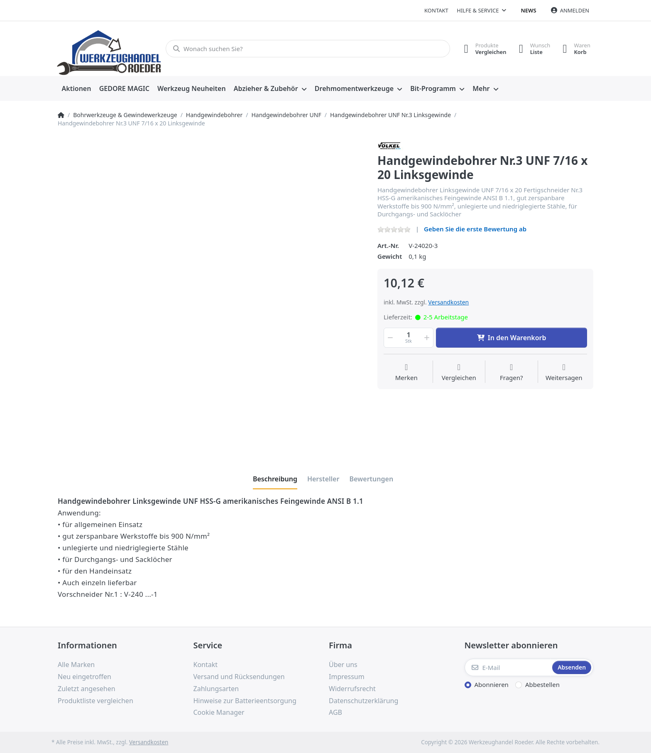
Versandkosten (448, 302)
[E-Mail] (508, 667)
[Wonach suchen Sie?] (308, 48)
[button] (389, 338)
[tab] (275, 478)
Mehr (480, 88)
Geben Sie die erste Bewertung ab (475, 229)
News (528, 10)
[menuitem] (76, 88)
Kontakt (436, 10)
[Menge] (408, 338)
